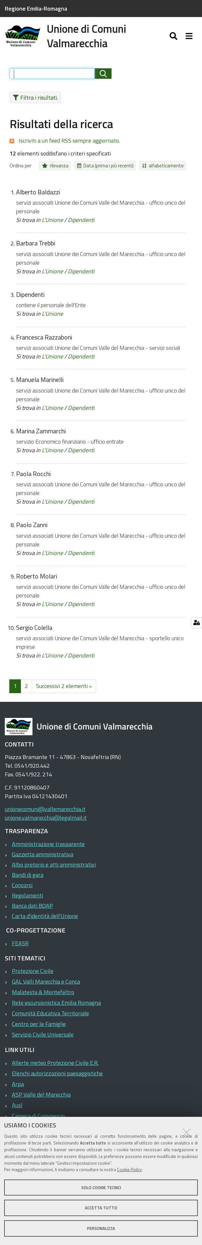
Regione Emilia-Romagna (36, 8)
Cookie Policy (129, 1169)
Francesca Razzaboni (44, 341)
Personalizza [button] (101, 1228)
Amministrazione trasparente (48, 847)
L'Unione (52, 224)
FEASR (20, 947)
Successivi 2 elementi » (64, 690)
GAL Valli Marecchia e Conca (46, 985)
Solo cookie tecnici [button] (101, 1187)
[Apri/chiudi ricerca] (179, 37)
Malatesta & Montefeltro (43, 996)
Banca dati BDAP (32, 909)
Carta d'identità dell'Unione (45, 919)
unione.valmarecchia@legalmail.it (46, 821)
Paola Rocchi (33, 477)
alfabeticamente (147, 169)
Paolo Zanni (32, 529)
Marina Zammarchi (41, 435)
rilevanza (53, 169)
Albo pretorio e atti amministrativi (54, 868)
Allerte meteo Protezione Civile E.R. (55, 1066)
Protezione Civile (32, 975)
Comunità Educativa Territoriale (50, 1017)
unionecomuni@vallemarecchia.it (45, 813)
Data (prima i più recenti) (97, 169)
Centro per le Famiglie (39, 1028)
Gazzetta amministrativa (42, 858)
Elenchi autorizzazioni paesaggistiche (57, 1077)
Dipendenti (81, 224)
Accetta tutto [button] (101, 1208)
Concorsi (22, 889)
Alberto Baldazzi (38, 196)
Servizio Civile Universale (43, 1038)
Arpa (18, 1087)
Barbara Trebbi (35, 247)
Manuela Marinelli (40, 384)
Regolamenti (27, 899)
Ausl (17, 1109)
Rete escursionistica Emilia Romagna (56, 1006)
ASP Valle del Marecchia (41, 1098)
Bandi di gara (27, 878)
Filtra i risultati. (33, 101)
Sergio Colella (34, 631)
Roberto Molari (36, 580)
